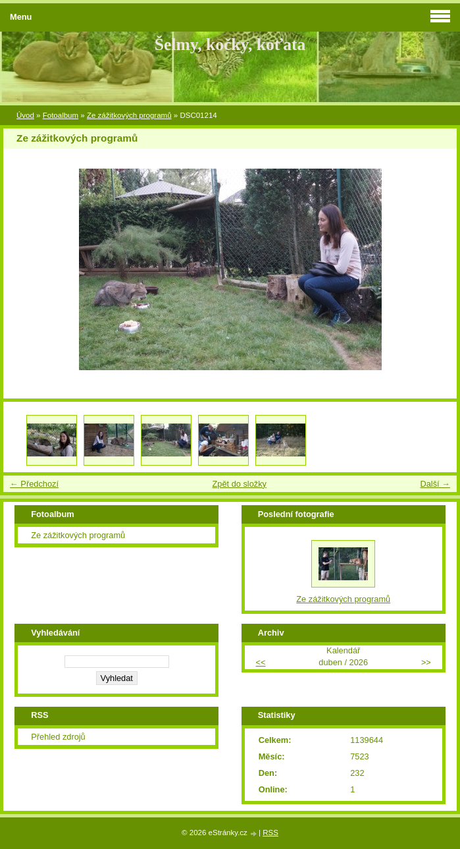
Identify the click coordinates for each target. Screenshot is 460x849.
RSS (270, 832)
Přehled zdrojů (58, 737)
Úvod (25, 115)
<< (261, 662)
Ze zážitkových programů (129, 115)
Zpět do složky (239, 484)
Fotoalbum (60, 115)
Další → (435, 484)
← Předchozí (34, 484)
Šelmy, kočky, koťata (230, 44)
